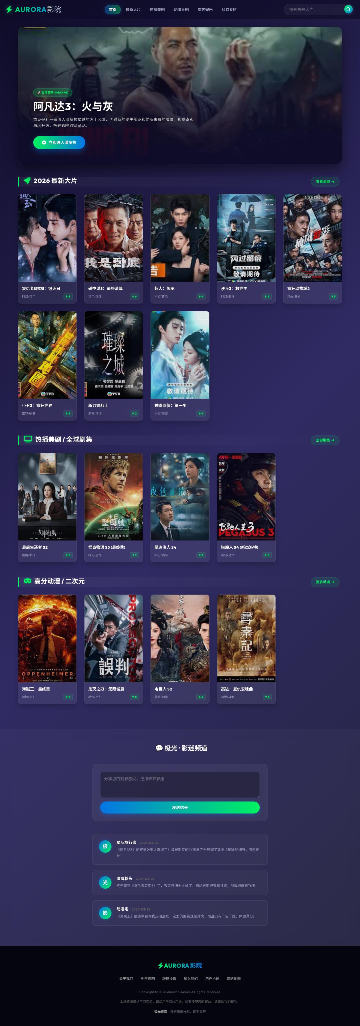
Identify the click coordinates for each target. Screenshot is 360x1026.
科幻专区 (229, 9)
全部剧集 (325, 440)
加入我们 (191, 978)
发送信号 (180, 807)
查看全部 (325, 181)
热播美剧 (157, 9)
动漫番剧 (181, 9)
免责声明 (148, 978)
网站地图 (234, 978)
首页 (112, 9)
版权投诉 (169, 978)
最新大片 (133, 9)
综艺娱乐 (205, 9)
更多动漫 (325, 582)
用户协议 (212, 978)
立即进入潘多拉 (59, 142)
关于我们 (126, 978)
